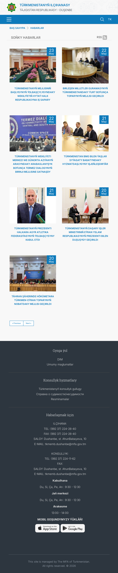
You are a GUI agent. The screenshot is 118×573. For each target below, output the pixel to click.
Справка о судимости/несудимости (60, 394)
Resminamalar (60, 399)
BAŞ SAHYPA (17, 27)
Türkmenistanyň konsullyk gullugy (60, 388)
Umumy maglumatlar (60, 364)
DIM (60, 359)
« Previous (16, 323)
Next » (28, 323)
